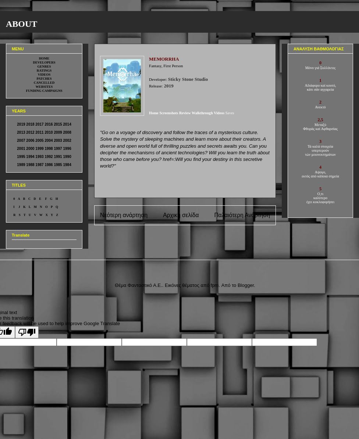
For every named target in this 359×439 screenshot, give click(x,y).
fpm (215, 285)
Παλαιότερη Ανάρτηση (242, 215)
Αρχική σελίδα (181, 215)
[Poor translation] (27, 332)
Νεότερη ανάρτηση (123, 215)
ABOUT (21, 24)
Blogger (246, 285)
